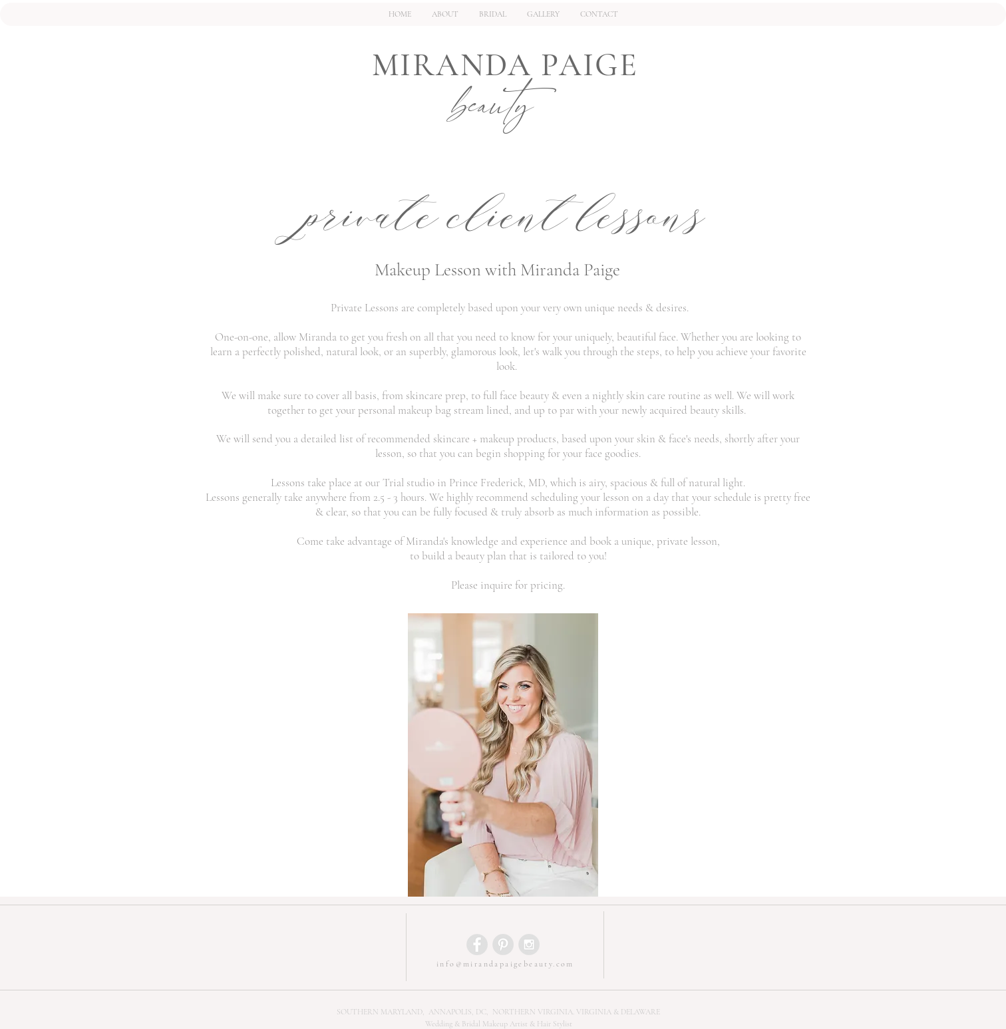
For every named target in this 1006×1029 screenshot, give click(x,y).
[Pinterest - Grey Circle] (503, 944)
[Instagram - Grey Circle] (529, 944)
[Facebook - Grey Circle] (477, 944)
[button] (492, 14)
